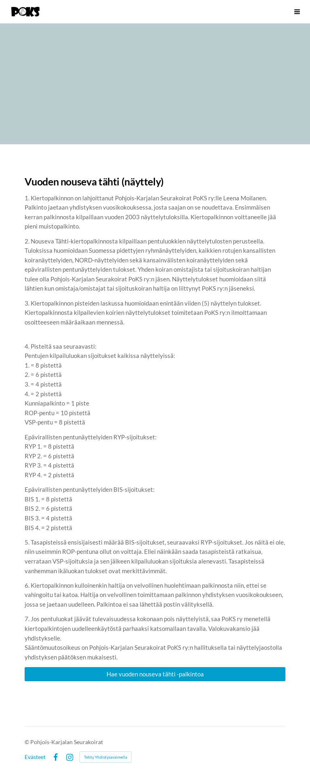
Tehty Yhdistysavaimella (105, 757)
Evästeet (35, 757)
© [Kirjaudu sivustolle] (27, 741)
